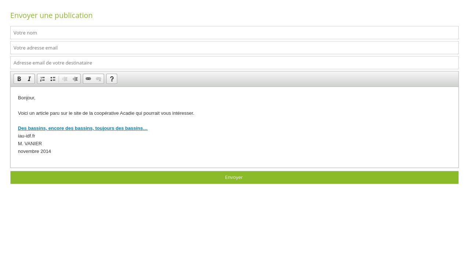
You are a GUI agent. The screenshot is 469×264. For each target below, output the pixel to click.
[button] (19, 79)
